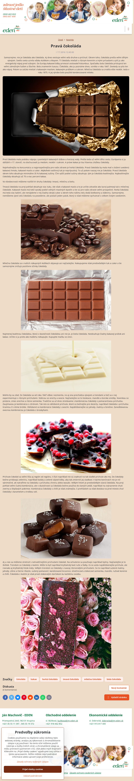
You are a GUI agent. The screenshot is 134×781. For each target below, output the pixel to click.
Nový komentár (119, 688)
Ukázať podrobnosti (32, 775)
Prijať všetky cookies (32, 769)
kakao (34, 679)
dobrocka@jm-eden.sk (112, 720)
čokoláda (20, 679)
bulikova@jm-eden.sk (68, 720)
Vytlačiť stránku (117, 697)
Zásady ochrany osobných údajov (85, 772)
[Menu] (128, 29)
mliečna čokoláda (92, 679)
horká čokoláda (50, 679)
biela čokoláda (114, 679)
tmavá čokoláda (71, 679)
